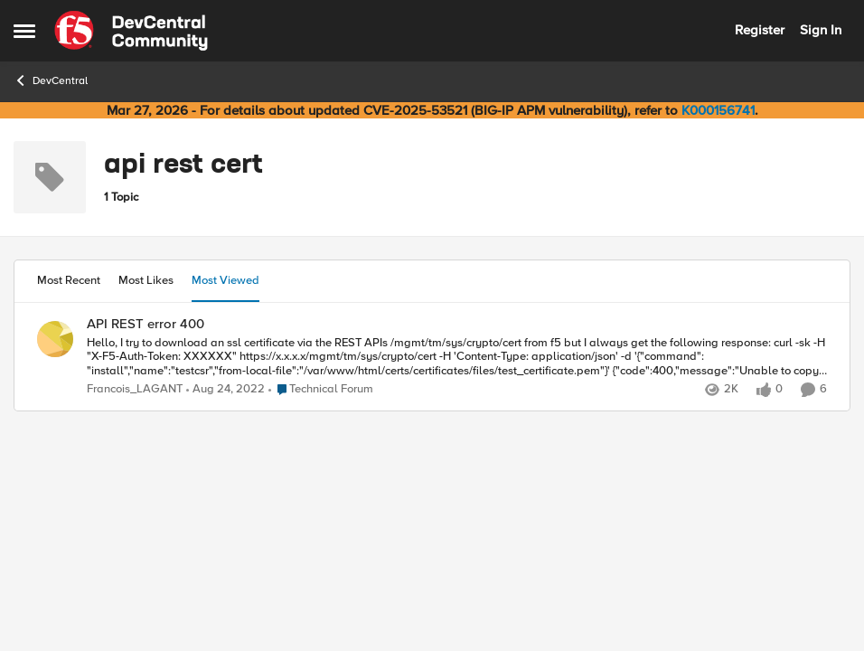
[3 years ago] (225, 389)
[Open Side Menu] (24, 30)
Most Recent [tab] (68, 280)
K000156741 (718, 110)
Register (759, 30)
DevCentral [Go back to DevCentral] (51, 80)
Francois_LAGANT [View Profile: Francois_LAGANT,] (135, 389)
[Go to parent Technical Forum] (320, 389)
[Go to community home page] (131, 30)
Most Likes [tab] (146, 280)
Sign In (820, 30)
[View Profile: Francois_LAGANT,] (55, 339)
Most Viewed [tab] (225, 280)
